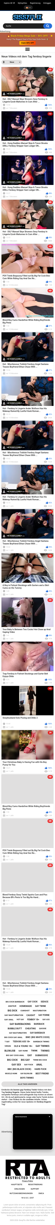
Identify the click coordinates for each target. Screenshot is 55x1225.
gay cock (33, 1001)
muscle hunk (11, 1074)
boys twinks (27, 1078)
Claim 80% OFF (27, 43)
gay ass (46, 1019)
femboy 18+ (33, 1019)
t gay (7, 1042)
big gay (25, 1059)
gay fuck (28, 1065)
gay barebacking (20, 1024)
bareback (39, 1024)
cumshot (25, 1010)
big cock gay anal (13, 1037)
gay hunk (23, 1051)
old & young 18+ (23, 1046)
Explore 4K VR (9, 3)
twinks (45, 1050)
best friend (42, 1073)
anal (39, 1064)
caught (30, 1015)
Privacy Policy (27, 1181)
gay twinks (42, 1046)
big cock (12, 1059)
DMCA (41, 1193)
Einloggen (47, 3)
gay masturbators (18, 1033)
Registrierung (35, 3)
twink (34, 1050)
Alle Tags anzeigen (27, 1084)
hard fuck (40, 1069)
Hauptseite (16, 1184)
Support (35, 1189)
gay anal (8, 1019)
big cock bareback (15, 1002)
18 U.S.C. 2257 (27, 1198)
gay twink (40, 1006)
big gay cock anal (15, 1055)
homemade (26, 1006)
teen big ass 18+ (21, 1041)
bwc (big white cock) (38, 1037)
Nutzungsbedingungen (21, 1193)
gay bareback (37, 1033)
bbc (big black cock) (19, 1069)
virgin (8, 1046)
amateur (12, 1006)
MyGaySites (22, 3)
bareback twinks (41, 1042)
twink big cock (40, 1060)
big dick (12, 1010)
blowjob (9, 1050)
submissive (41, 1055)
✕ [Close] (49, 1116)
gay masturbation (14, 1015)
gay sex (16, 1064)
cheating (30, 1028)
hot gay (20, 1019)
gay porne (44, 1015)
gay (29, 1055)
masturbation (39, 1011)
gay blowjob (26, 1074)
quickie (42, 1028)
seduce (44, 1001)
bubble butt (15, 1028)
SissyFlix (22, 1220)
